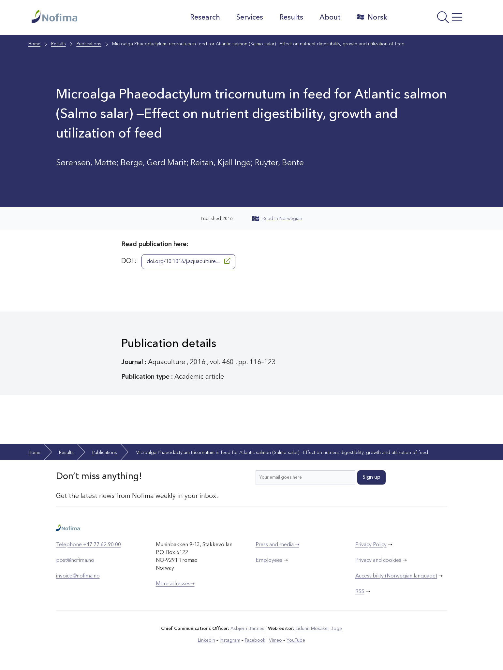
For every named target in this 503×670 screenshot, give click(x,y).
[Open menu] (432, 19)
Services (249, 17)
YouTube (296, 640)
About (330, 17)
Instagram (230, 640)
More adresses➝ (175, 584)
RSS (359, 591)
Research (205, 17)
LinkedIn (206, 640)
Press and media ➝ (277, 544)
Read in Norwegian (277, 218)
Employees (269, 560)
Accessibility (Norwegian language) (396, 576)
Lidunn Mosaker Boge (319, 628)
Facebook (255, 640)
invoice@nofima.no (78, 576)
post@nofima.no (75, 560)
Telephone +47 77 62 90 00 (88, 544)
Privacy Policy (371, 544)
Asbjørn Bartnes (247, 628)
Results (291, 17)
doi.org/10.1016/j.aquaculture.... (188, 261)
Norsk (372, 17)
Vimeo (275, 640)
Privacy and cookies (379, 560)
